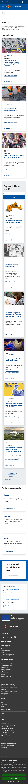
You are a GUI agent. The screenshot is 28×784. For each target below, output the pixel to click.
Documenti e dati (5, 656)
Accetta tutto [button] (14, 775)
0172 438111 (9, 729)
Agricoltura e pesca (6, 695)
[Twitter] (7, 637)
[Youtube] (11, 637)
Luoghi (2, 715)
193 (11, 476)
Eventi (2, 713)
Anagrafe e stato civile (7, 664)
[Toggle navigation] (3, 6)
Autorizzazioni (4, 693)
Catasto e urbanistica (6, 673)
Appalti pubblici (5, 671)
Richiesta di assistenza (7, 749)
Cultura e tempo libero (7, 665)
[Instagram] (15, 637)
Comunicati (8, 55)
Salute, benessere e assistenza (9, 691)
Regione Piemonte (6, 2)
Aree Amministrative (6, 647)
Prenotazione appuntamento (8, 743)
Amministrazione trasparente (8, 757)
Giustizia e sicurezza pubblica (8, 686)
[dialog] (14, 771)
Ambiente (3, 689)
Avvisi (8, 443)
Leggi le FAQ (4, 747)
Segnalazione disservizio (7, 745)
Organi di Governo (5, 645)
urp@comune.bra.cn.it (10, 734)
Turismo (3, 674)
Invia (14, 197)
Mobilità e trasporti (6, 676)
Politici (2, 652)
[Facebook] (3, 637)
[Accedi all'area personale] (22, 2)
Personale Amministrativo (7, 654)
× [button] (26, 759)
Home (3, 13)
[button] (14, 781)
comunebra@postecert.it (10, 736)
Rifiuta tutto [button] (14, 778)
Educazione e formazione (7, 684)
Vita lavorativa (4, 667)
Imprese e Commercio (6, 669)
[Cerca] (25, 6)
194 (7, 479)
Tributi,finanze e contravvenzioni (9, 688)
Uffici (2, 649)
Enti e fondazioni (5, 650)
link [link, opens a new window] (6, 771)
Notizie (3, 703)
